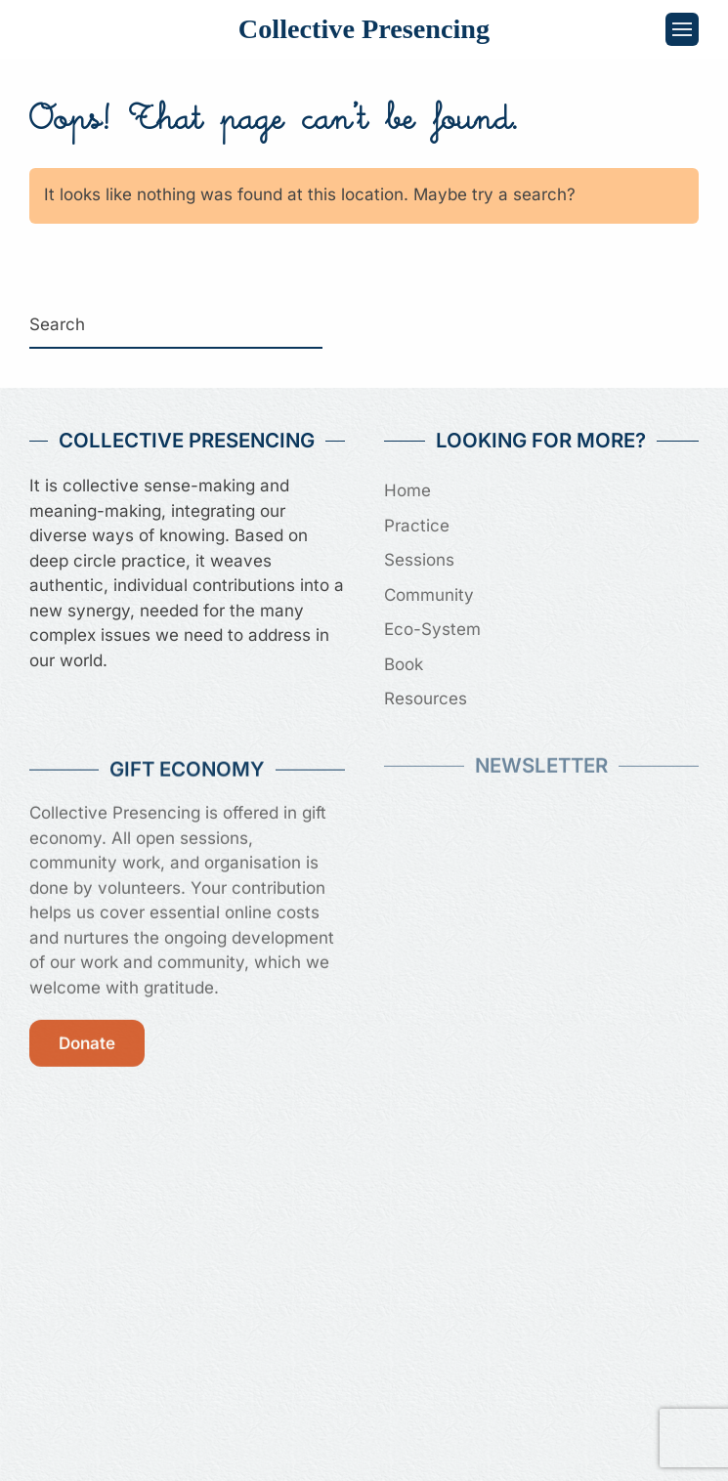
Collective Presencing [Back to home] (364, 29)
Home (407, 490)
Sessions (419, 560)
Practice (417, 525)
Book (403, 664)
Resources (425, 698)
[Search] (175, 325)
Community (429, 595)
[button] (682, 29)
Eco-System (432, 629)
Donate (87, 1039)
